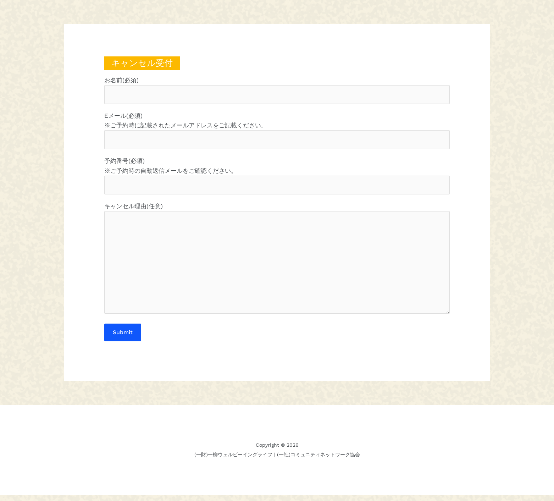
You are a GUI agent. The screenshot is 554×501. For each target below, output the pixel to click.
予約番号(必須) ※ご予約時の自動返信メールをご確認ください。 (276, 177)
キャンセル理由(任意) (276, 264)
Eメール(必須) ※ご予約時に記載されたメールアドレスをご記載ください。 (276, 131)
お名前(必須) (276, 91)
